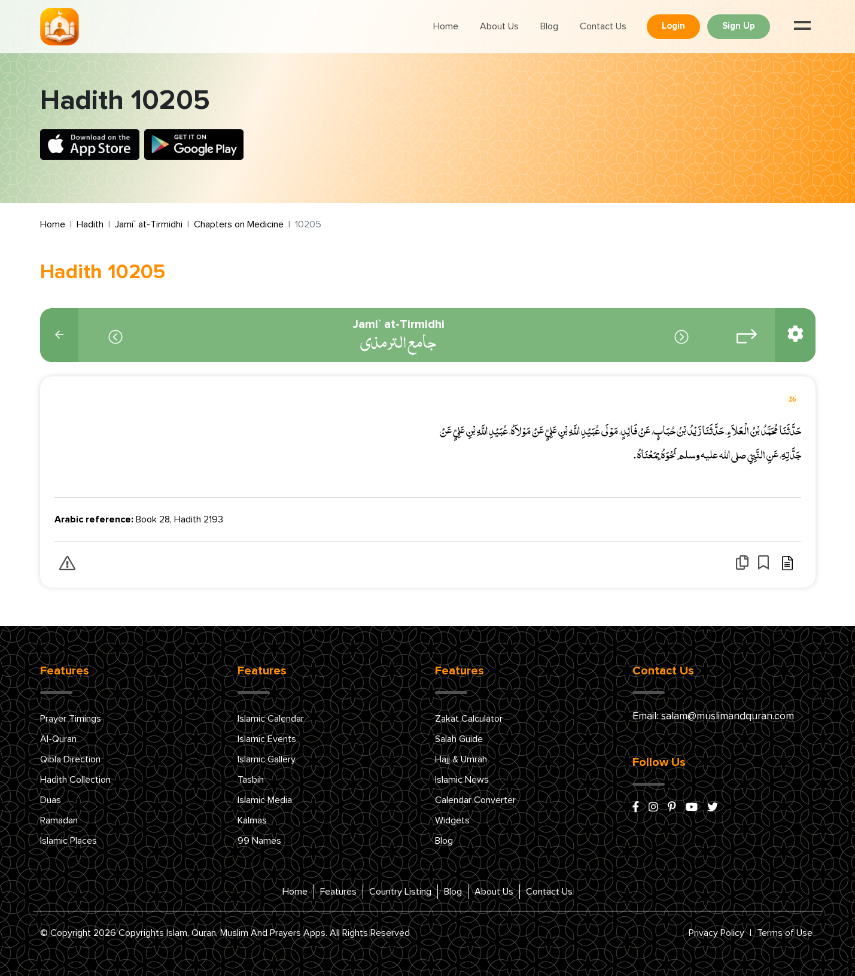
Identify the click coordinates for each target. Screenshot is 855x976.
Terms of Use (785, 933)
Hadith (90, 224)
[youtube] (692, 807)
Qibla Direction (70, 759)
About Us (499, 26)
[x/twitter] (712, 807)
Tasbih (251, 780)
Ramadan (59, 820)
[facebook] (635, 807)
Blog (549, 26)
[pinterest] (672, 807)
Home (445, 26)
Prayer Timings (70, 718)
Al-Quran (58, 739)
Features (338, 891)
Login (673, 26)
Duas (50, 800)
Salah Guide (459, 739)
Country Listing (400, 891)
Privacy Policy (716, 933)
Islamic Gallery (267, 759)
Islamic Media (265, 800)
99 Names (259, 841)
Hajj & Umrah (461, 759)
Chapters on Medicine (239, 224)
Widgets (452, 820)
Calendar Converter (475, 800)
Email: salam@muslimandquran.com (713, 716)
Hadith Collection (75, 780)
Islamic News (462, 780)
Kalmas (252, 820)
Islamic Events (267, 739)
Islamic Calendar (271, 718)
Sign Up (738, 26)
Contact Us (603, 26)
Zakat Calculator (469, 718)
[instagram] (653, 807)
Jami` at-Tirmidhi (148, 224)
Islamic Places (68, 841)
